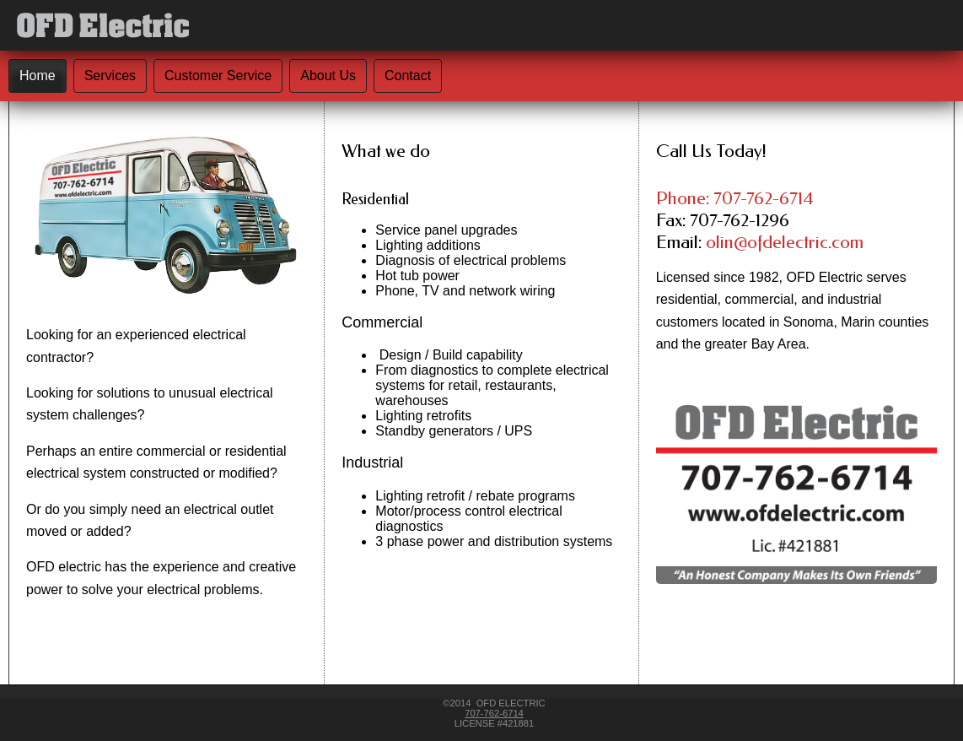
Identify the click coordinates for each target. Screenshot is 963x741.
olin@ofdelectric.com (784, 242)
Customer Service (218, 75)
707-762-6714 (494, 713)
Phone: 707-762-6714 (735, 198)
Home (37, 75)
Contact (408, 75)
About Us (328, 75)
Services (110, 75)
